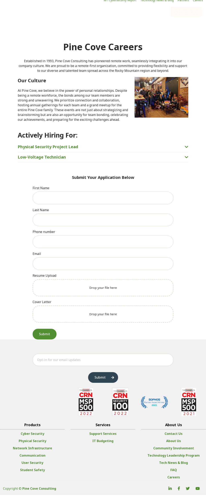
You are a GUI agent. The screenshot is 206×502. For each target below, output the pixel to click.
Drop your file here (103, 288)
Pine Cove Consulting (39, 495)
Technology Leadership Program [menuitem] (173, 462)
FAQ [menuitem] (173, 477)
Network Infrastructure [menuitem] (32, 455)
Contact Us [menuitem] (173, 440)
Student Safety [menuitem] (32, 477)
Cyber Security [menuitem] (32, 440)
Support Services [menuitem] (102, 440)
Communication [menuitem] (32, 462)
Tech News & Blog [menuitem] (173, 470)
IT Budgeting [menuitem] (102, 448)
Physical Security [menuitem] (32, 448)
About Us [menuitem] (173, 448)
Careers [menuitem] (173, 484)
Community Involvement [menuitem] (173, 455)
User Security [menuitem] (32, 470)
